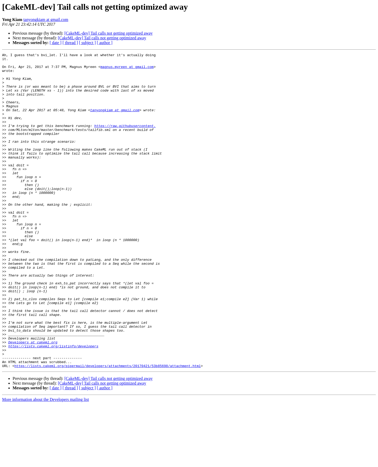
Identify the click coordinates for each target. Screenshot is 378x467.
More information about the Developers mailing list (45, 462)
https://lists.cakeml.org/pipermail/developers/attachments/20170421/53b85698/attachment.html (107, 428)
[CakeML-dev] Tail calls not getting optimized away (108, 33)
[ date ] (55, 42)
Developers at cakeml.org (32, 400)
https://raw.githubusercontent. (125, 140)
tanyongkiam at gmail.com (45, 19)
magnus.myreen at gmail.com (127, 69)
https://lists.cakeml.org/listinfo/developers (53, 405)
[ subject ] (87, 42)
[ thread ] (70, 42)
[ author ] (105, 42)
